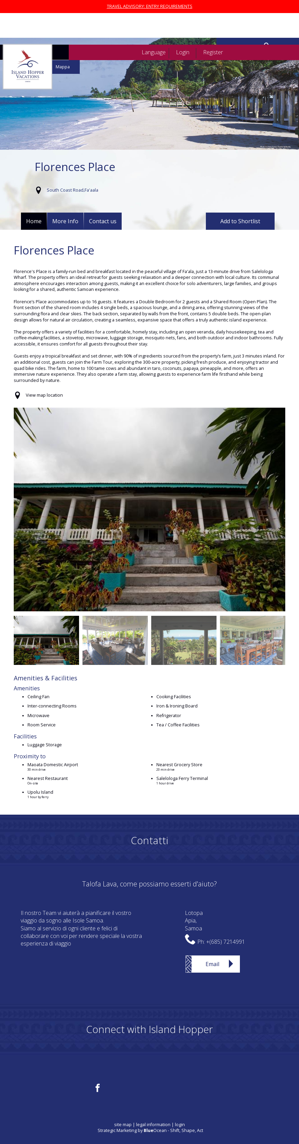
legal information (153, 1125)
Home (34, 221)
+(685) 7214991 (225, 941)
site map (123, 1125)
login (180, 1125)
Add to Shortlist (240, 221)
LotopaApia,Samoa (194, 920)
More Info (65, 221)
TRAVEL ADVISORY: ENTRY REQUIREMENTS (149, 6)
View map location (44, 395)
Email (212, 964)
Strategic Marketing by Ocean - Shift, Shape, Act (150, 1130)
